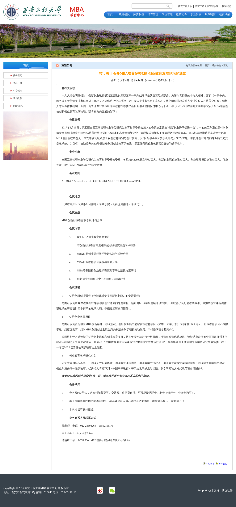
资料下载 (17, 83)
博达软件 (227, 490)
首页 (207, 65)
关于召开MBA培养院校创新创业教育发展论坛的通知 (104, 440)
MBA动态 (18, 106)
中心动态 (17, 90)
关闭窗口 (223, 464)
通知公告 (17, 98)
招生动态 (17, 75)
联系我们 (226, 6)
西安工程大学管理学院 (206, 6)
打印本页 (210, 464)
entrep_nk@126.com (84, 433)
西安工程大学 (185, 6)
